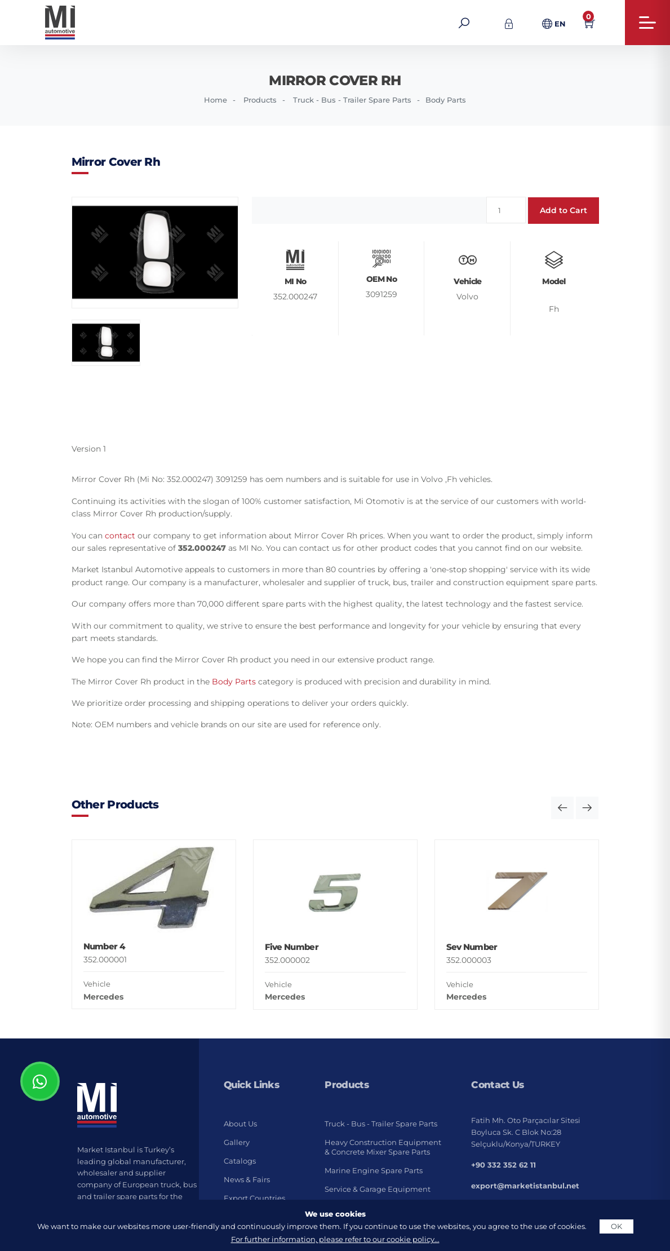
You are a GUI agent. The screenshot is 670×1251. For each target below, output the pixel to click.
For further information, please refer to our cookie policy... (335, 1239)
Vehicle (96, 983)
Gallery (237, 1142)
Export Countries (254, 1198)
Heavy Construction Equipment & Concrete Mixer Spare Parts (383, 1147)
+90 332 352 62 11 (503, 1164)
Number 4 (104, 946)
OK (616, 1226)
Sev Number (472, 946)
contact (120, 536)
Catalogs (240, 1160)
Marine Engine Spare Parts (374, 1170)
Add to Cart (563, 210)
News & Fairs (247, 1179)
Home (215, 99)
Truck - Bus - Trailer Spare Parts (352, 99)
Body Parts (445, 99)
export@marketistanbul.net (525, 1185)
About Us (240, 1123)
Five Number (291, 946)
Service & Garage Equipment (378, 1188)
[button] (562, 808)
